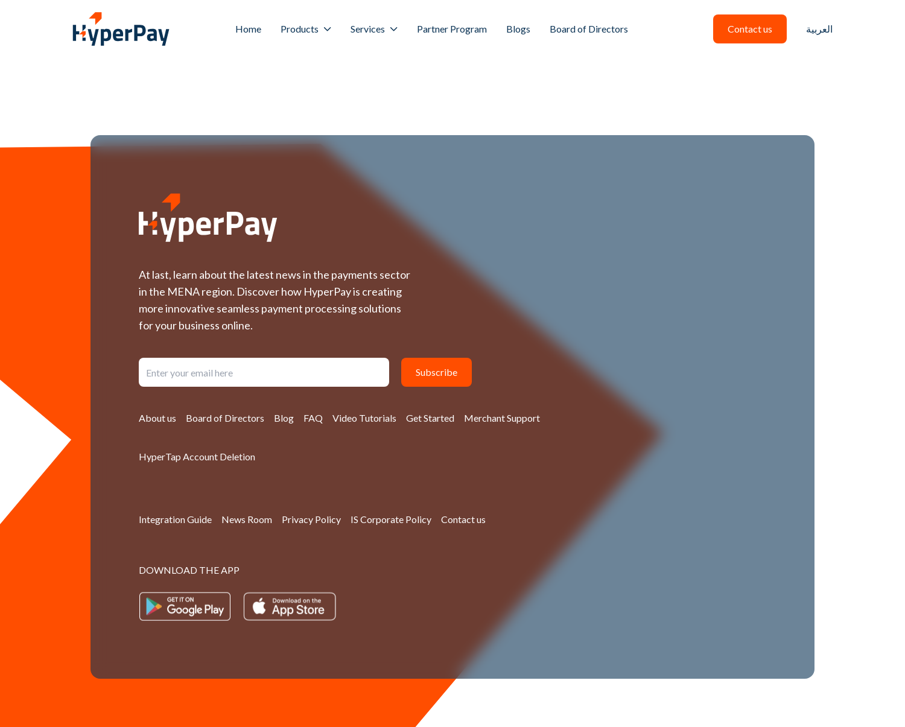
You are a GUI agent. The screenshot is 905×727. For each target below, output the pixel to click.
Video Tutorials (364, 418)
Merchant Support (502, 418)
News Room (246, 519)
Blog (284, 418)
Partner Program (452, 28)
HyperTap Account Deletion (197, 456)
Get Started (430, 418)
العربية (819, 28)
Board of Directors (589, 28)
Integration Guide (175, 519)
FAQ (313, 418)
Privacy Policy (311, 519)
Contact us (463, 519)
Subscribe (436, 372)
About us (157, 418)
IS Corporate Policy (391, 519)
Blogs (518, 28)
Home (248, 28)
